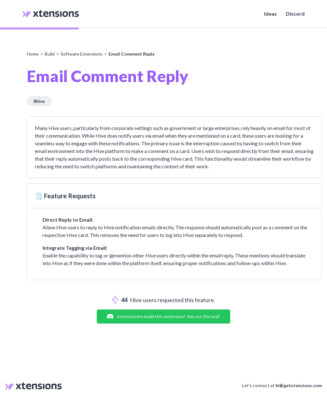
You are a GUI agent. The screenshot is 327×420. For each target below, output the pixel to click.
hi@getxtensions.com (299, 385)
